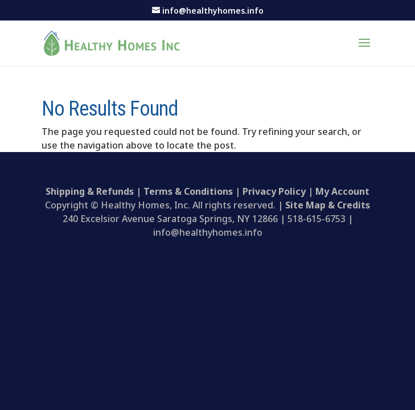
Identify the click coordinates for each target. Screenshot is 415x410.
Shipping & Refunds (90, 191)
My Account (342, 191)
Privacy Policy (274, 191)
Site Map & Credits (327, 205)
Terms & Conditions (188, 191)
